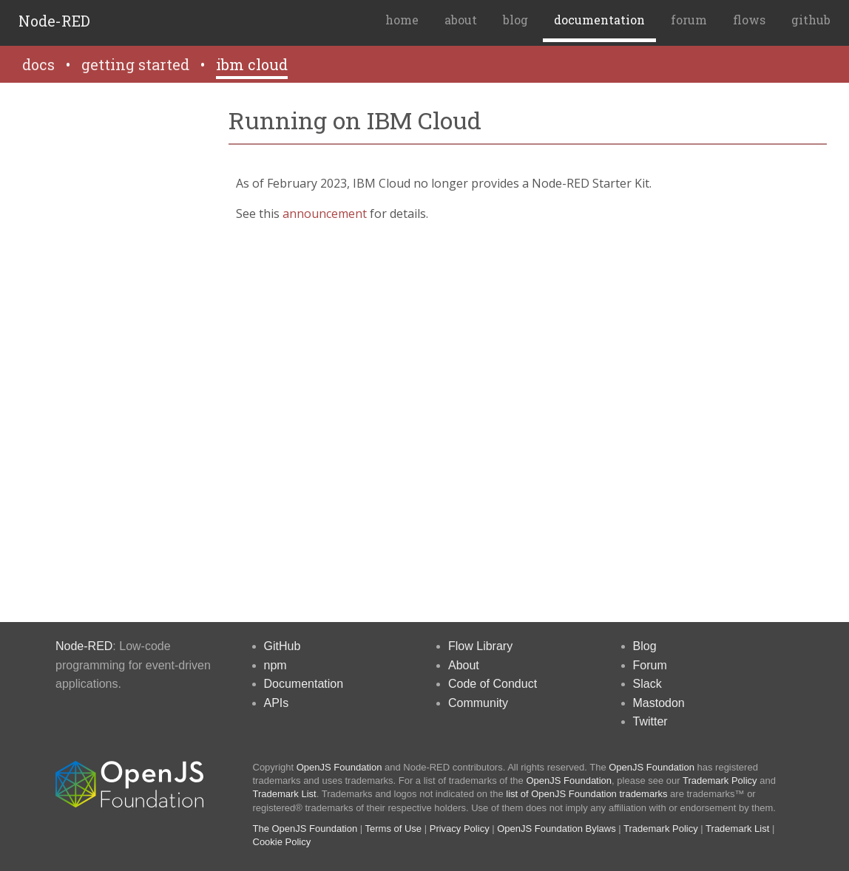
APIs (276, 703)
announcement (325, 213)
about (460, 19)
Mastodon (659, 703)
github (811, 19)
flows (749, 19)
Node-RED (54, 20)
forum (689, 19)
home (402, 19)
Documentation (304, 683)
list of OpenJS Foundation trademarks (586, 793)
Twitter (650, 721)
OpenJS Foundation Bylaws (556, 828)
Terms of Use (393, 828)
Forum (650, 665)
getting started (135, 64)
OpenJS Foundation (339, 767)
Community (478, 703)
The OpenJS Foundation (305, 828)
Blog (645, 646)
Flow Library (480, 646)
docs (38, 64)
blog (515, 19)
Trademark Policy (720, 780)
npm (275, 665)
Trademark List (285, 793)
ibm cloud (252, 64)
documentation (599, 19)
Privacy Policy (460, 828)
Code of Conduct (492, 683)
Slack (647, 683)
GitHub (282, 646)
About (463, 665)
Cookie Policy (282, 841)
